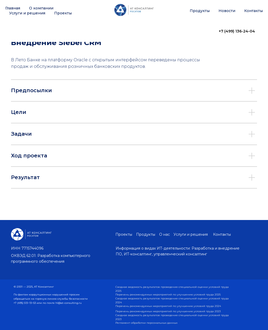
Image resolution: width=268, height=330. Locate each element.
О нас (164, 234)
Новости (227, 10)
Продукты (200, 10)
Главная (12, 8)
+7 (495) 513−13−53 (25, 303)
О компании (41, 8)
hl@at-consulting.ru (68, 303)
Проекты (63, 13)
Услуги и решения (27, 13)
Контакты (253, 10)
